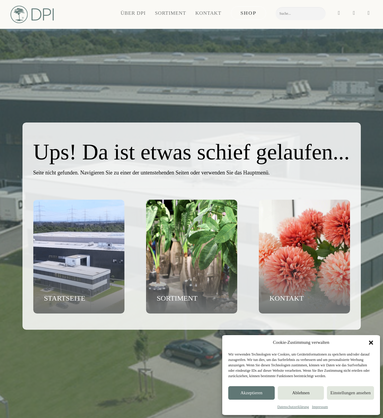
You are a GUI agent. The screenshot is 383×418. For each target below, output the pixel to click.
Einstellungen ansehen (350, 392)
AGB (82, 406)
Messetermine (204, 348)
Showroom (201, 332)
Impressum (320, 407)
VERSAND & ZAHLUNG (110, 406)
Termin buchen (120, 340)
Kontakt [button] (208, 13)
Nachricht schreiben (125, 324)
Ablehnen (301, 392)
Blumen (283, 324)
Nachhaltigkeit (205, 340)
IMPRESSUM (33, 406)
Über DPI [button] (133, 13)
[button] (371, 343)
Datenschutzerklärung (293, 407)
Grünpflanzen (288, 332)
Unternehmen (204, 324)
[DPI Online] (32, 14)
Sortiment (170, 13)
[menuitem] (133, 13)
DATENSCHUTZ (62, 406)
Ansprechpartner (122, 332)
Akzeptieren (251, 392)
